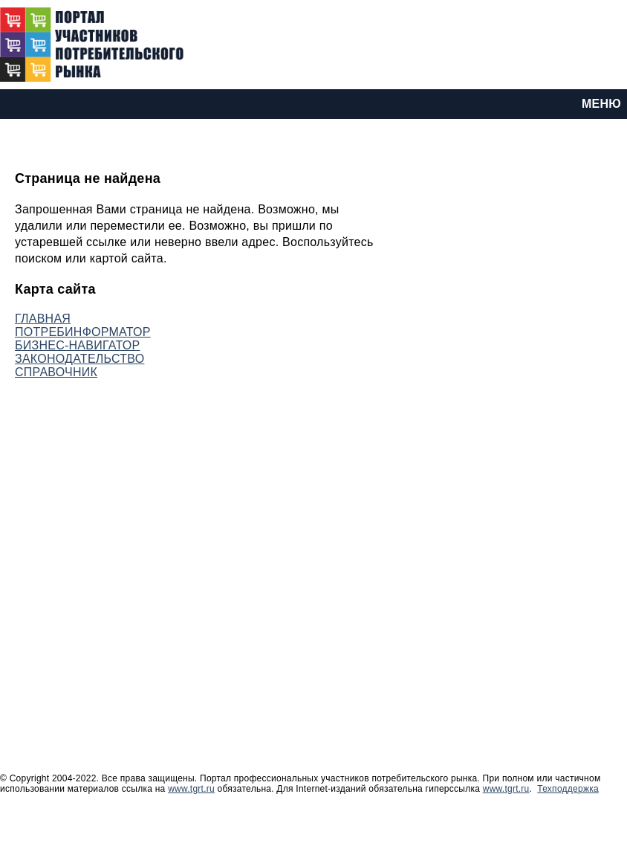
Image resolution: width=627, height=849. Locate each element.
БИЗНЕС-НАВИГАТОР (77, 345)
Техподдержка (568, 789)
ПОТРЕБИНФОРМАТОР (83, 332)
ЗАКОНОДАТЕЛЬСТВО (79, 358)
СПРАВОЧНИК (56, 372)
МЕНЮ (601, 103)
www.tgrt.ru (191, 789)
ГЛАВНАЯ (43, 318)
